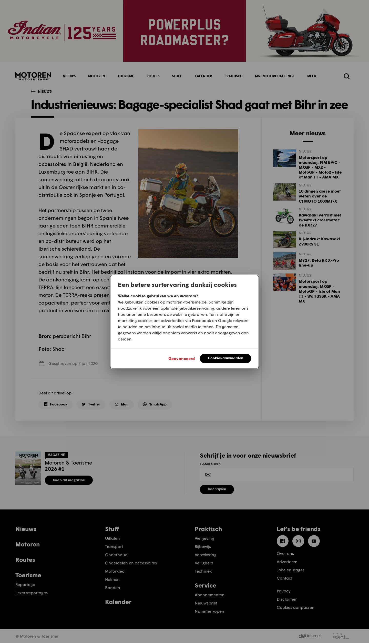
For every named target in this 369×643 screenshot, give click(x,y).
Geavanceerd (181, 358)
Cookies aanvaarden (225, 358)
